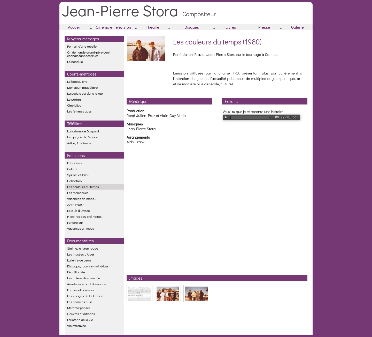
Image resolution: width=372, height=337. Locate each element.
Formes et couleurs (80, 290)
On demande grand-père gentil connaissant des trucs (89, 54)
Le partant (74, 99)
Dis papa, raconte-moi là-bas (88, 266)
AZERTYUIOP (76, 204)
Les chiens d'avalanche (83, 278)
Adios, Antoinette (79, 143)
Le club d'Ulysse (78, 210)
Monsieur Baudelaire (82, 87)
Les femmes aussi (79, 111)
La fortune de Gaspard (83, 131)
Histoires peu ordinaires (84, 216)
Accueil (74, 27)
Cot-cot (72, 169)
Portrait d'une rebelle (82, 46)
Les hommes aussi (80, 301)
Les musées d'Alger (80, 254)
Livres (231, 27)
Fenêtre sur (75, 222)
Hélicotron (74, 180)
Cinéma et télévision (113, 27)
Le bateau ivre (77, 81)
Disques (191, 27)
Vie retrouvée (76, 325)
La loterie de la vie (80, 319)
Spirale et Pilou (78, 175)
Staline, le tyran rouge (82, 248)
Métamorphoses (78, 307)
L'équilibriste (76, 272)
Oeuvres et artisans (81, 313)
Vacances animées (80, 228)
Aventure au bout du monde (86, 284)
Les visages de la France (85, 296)
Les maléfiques (77, 192)
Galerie (297, 27)
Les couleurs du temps (83, 186)
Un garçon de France (82, 137)
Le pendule (75, 61)
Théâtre (152, 27)
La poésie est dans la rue (85, 93)
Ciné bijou (74, 105)
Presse (264, 27)
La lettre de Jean (79, 260)
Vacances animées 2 (81, 198)
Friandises (74, 163)
